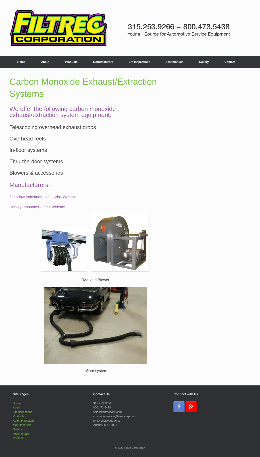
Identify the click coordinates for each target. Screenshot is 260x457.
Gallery (204, 62)
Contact (230, 62)
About (45, 62)
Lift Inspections (139, 62)
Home (21, 62)
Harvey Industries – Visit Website (37, 207)
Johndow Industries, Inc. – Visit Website (43, 197)
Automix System (23, 420)
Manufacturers (103, 62)
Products (71, 62)
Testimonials (174, 62)
